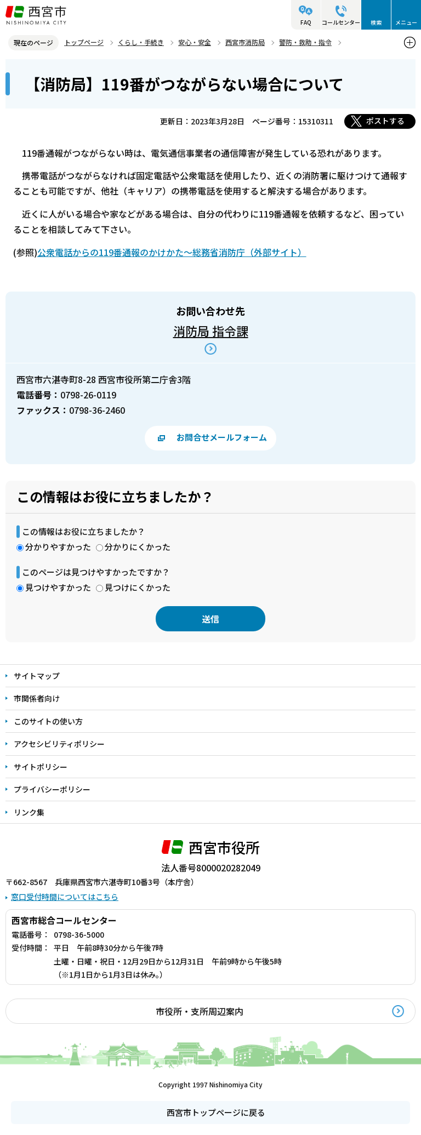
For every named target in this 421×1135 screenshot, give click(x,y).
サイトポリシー (40, 766)
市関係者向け (37, 698)
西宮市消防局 (245, 42)
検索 (376, 22)
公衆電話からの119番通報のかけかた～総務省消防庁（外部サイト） (171, 252)
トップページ (84, 42)
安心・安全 (194, 42)
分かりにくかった (137, 546)
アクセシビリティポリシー (59, 743)
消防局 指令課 (210, 330)
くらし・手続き (141, 42)
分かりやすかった (58, 546)
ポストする (385, 120)
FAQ (305, 22)
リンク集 (29, 812)
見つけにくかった (137, 587)
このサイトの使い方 (48, 721)
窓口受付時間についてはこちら (64, 896)
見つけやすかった (58, 587)
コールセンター (341, 22)
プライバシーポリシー (52, 789)
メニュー (406, 22)
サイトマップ (37, 675)
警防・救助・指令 (305, 42)
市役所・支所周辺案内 (199, 1011)
